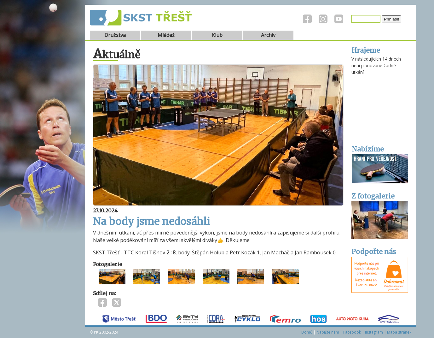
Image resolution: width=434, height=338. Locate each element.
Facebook (352, 332)
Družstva (115, 35)
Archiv (268, 35)
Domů (306, 332)
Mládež (166, 35)
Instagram (374, 332)
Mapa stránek (399, 332)
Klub (217, 35)
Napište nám (327, 332)
